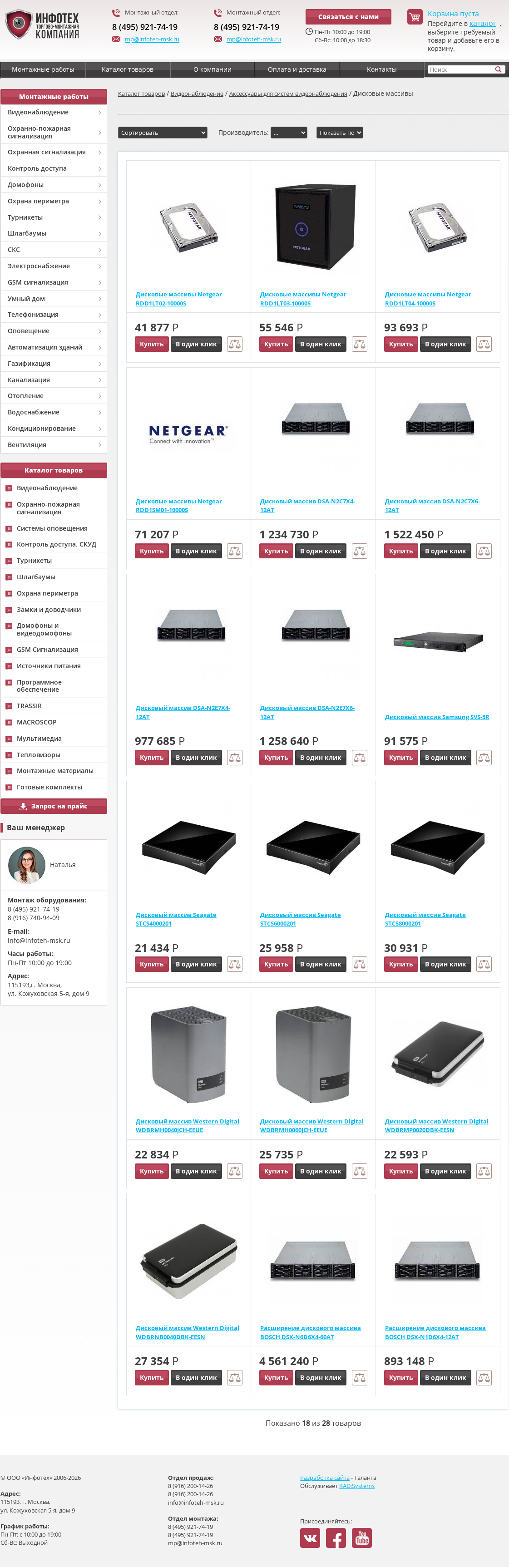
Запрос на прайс (54, 806)
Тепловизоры (38, 755)
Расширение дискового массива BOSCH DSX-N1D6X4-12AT (435, 1332)
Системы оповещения (52, 528)
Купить (152, 344)
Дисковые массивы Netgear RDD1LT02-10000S (179, 298)
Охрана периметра (38, 201)
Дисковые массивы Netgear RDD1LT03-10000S (303, 298)
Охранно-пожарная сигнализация (39, 132)
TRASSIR (29, 706)
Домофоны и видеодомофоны (44, 629)
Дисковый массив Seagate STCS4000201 (176, 919)
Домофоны (26, 184)
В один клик (196, 344)
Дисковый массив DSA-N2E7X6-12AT (307, 712)
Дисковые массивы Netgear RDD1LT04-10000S (428, 298)
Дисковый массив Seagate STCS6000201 (300, 919)
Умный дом (26, 298)
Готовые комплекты (49, 787)
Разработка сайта (325, 1477)
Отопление (26, 395)
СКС (14, 249)
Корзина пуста (453, 14)
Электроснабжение (39, 265)
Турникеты (25, 217)
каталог (482, 23)
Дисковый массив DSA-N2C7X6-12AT (432, 505)
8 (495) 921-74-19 (145, 27)
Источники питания (49, 666)
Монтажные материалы (55, 771)
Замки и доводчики (49, 610)
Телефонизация (33, 314)
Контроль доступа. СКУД (56, 544)
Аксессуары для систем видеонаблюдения (288, 93)
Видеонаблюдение (38, 112)
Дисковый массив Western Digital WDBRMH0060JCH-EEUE (312, 1125)
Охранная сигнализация (47, 152)
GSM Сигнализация (47, 650)
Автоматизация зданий (45, 347)
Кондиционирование (42, 428)
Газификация (29, 363)
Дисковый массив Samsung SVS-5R (437, 717)
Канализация (29, 379)
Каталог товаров (141, 93)
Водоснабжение (33, 412)
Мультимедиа (39, 739)
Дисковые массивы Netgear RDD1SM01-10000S (179, 505)
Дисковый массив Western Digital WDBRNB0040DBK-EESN (187, 1332)
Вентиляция (27, 444)
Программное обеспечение (39, 686)
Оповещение (28, 330)
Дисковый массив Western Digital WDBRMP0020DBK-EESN (437, 1125)
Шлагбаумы (27, 233)
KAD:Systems (357, 1486)
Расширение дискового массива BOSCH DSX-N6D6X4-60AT (310, 1332)
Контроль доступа (37, 168)
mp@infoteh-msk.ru (145, 40)
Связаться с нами (348, 16)
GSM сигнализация (38, 282)
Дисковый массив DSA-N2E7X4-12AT (183, 712)
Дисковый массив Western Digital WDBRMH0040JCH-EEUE (187, 1125)
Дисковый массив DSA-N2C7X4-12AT (307, 505)
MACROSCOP (37, 722)
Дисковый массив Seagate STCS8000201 (425, 919)
